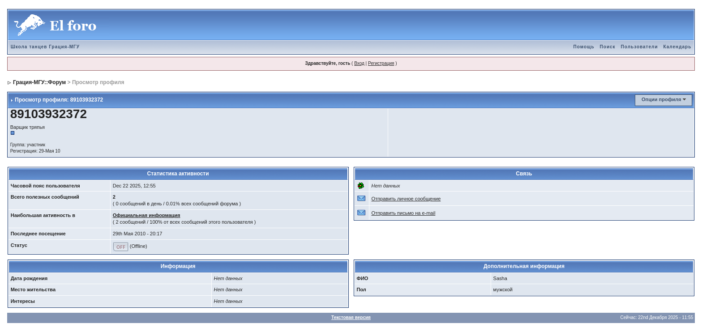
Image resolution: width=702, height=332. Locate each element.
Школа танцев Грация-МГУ (45, 46)
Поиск (608, 46)
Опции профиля (661, 99)
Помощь (583, 46)
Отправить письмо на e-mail (404, 213)
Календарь (677, 46)
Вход (359, 63)
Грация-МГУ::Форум (39, 82)
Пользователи (639, 46)
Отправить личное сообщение (406, 198)
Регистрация (381, 63)
